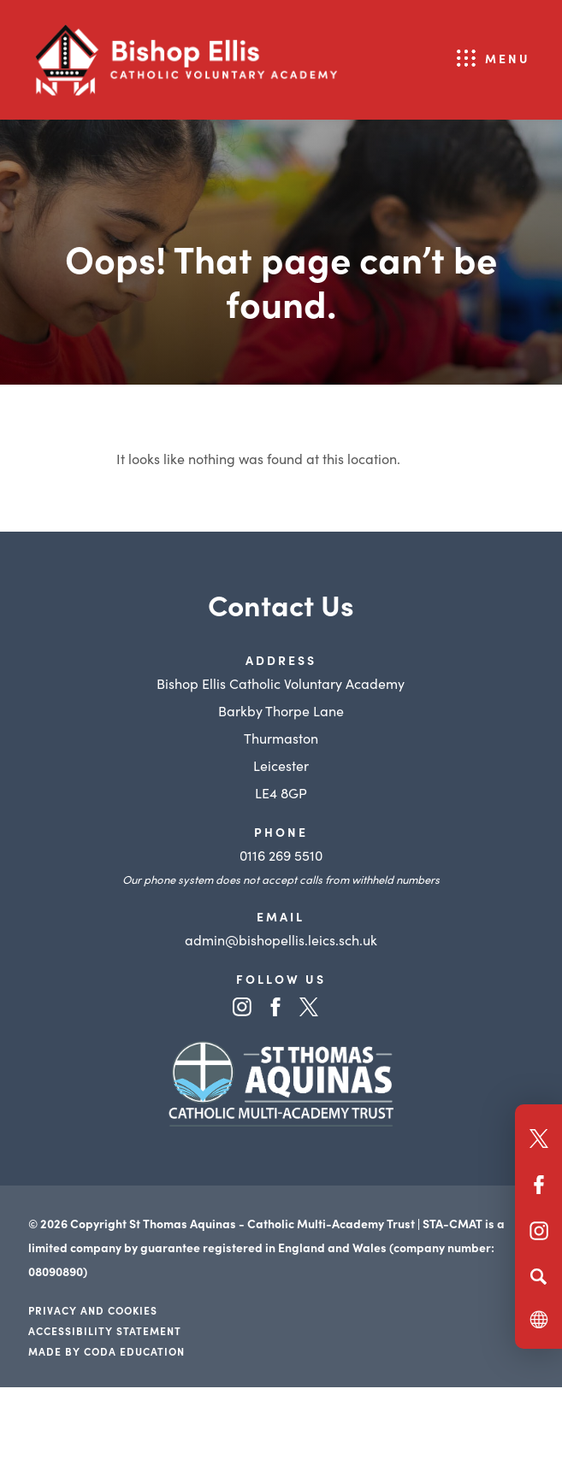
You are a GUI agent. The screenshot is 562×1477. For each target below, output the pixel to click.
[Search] (538, 1276)
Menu (507, 58)
